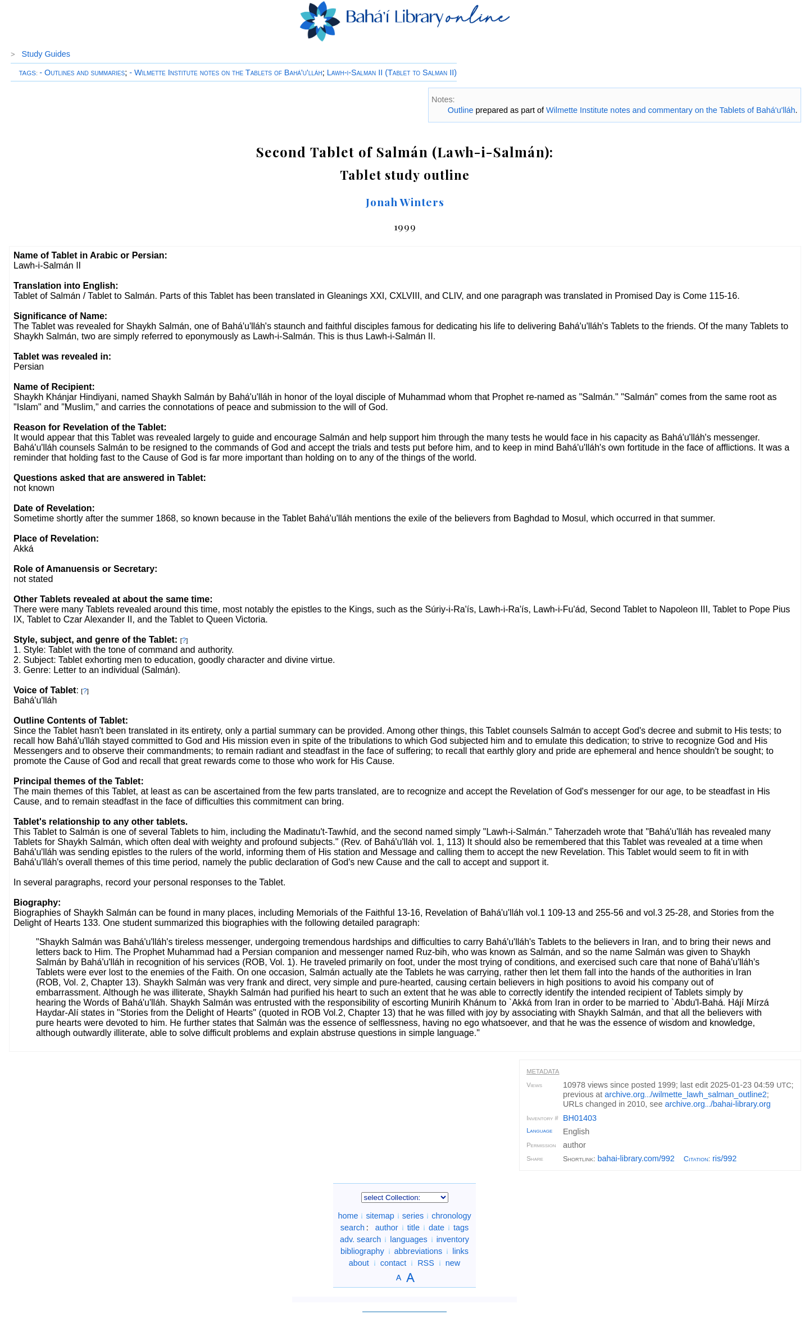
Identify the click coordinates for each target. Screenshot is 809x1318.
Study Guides (46, 53)
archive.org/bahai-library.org (718, 1103)
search (352, 1227)
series (413, 1215)
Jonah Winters (405, 201)
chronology (451, 1215)
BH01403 (580, 1118)
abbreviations (418, 1251)
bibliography (362, 1251)
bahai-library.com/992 (636, 1158)
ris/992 (724, 1158)
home (348, 1215)
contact (393, 1262)
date (436, 1227)
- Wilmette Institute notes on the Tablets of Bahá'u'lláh (225, 72)
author (386, 1227)
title (413, 1227)
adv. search (360, 1239)
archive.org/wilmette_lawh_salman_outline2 (685, 1094)
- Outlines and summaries (82, 72)
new (453, 1262)
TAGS (27, 73)
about (359, 1262)
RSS (425, 1262)
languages (408, 1239)
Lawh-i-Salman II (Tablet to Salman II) (392, 72)
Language (539, 1130)
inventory (453, 1239)
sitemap (380, 1215)
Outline (461, 110)
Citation (696, 1159)
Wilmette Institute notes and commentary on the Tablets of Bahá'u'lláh (671, 110)
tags (461, 1227)
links (460, 1251)
